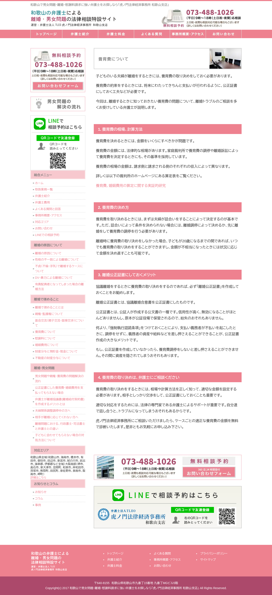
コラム (39, 498)
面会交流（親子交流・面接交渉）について (59, 323)
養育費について (45, 332)
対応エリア (42, 222)
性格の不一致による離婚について (57, 259)
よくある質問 (152, 34)
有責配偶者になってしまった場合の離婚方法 (59, 287)
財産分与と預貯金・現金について (56, 351)
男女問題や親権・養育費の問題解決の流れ (59, 378)
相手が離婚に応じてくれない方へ (56, 417)
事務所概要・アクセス (188, 34)
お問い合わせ (224, 34)
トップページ (46, 34)
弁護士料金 (116, 34)
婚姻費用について (46, 345)
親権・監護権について (49, 314)
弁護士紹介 (80, 34)
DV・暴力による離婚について (54, 277)
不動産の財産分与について (52, 358)
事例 (38, 505)
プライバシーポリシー (213, 553)
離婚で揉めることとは (49, 307)
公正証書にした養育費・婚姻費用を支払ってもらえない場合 (59, 390)
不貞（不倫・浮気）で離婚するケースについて (59, 268)
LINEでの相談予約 (47, 235)
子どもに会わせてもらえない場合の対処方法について (59, 437)
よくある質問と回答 (48, 209)
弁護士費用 (42, 202)
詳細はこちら (38, 477)
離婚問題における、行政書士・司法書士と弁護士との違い (60, 426)
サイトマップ (208, 559)
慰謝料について (45, 338)
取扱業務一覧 (44, 189)
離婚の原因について (48, 253)
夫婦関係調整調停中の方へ (53, 410)
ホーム (39, 183)
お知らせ (40, 492)
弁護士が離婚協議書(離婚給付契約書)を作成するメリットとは (59, 402)
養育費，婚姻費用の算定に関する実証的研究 (131, 186)
